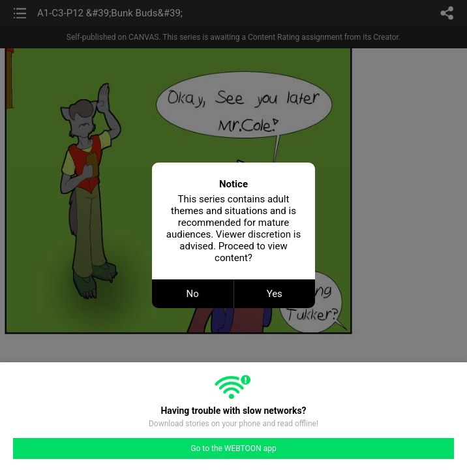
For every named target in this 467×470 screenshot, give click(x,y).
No (193, 294)
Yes (274, 294)
